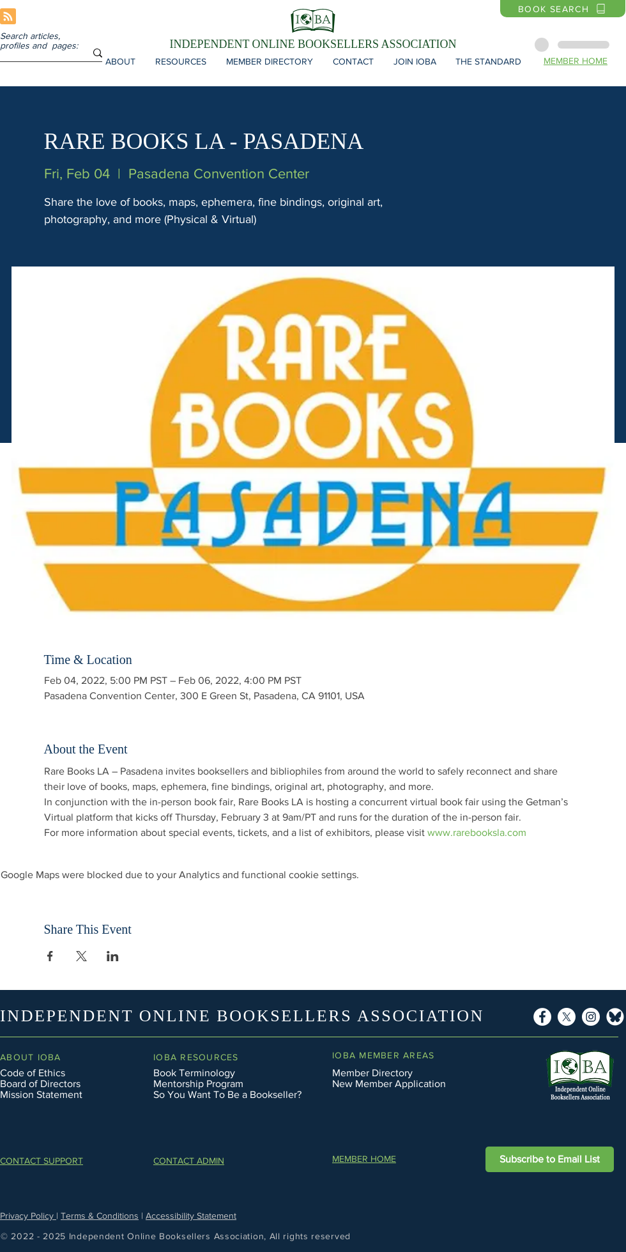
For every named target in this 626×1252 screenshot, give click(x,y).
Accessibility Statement (191, 1215)
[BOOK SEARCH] (562, 8)
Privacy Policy (28, 1215)
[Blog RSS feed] (8, 17)
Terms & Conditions (100, 1215)
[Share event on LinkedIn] (113, 956)
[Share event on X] (81, 956)
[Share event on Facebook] (50, 956)
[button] (120, 61)
